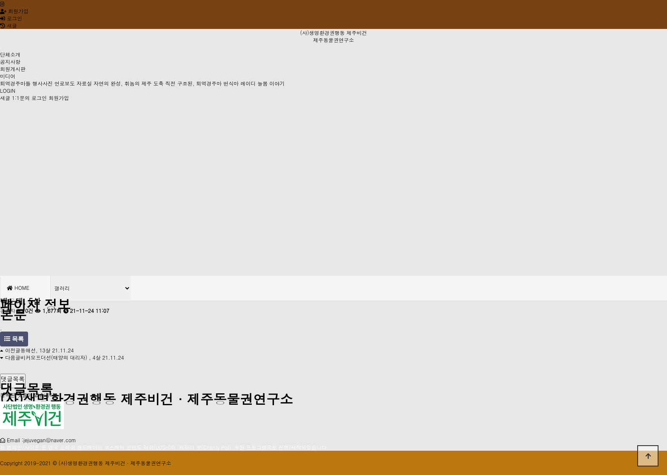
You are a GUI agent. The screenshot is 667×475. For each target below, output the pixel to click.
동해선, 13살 (35, 350)
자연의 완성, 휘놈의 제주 (123, 83)
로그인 (11, 18)
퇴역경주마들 (15, 83)
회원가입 (14, 10)
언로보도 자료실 (73, 83)
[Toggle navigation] (1, 48)
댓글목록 (13, 379)
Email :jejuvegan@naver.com (41, 440)
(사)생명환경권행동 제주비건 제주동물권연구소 (333, 36)
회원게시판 (13, 68)
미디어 (7, 76)
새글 (5, 97)
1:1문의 (21, 97)
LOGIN (7, 90)
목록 (14, 339)
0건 (25, 310)
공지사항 (10, 61)
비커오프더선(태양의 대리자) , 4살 (60, 357)
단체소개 (10, 54)
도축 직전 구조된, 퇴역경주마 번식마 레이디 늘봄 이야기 (219, 83)
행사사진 (42, 83)
